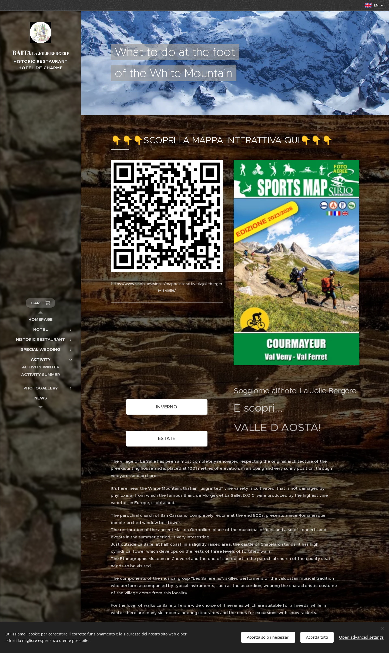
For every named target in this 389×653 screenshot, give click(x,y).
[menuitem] (40, 319)
